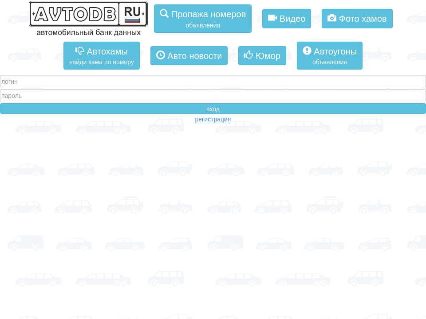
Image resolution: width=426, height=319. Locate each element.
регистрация (213, 119)
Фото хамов (357, 17)
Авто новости (189, 55)
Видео (286, 17)
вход (213, 109)
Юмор (262, 55)
